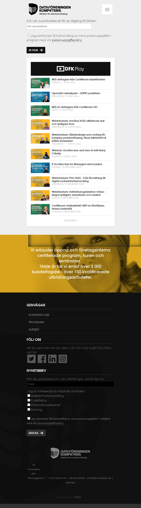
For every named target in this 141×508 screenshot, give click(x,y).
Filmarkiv (70, 220)
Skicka (33, 433)
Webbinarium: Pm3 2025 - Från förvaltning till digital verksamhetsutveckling (70, 181)
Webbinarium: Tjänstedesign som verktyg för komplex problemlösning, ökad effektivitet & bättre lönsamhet (70, 139)
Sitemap (70, 482)
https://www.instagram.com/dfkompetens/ (63, 359)
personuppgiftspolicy (67, 40)
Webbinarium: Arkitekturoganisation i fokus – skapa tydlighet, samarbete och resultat (70, 195)
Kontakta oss (39, 315)
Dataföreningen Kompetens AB (50, 9)
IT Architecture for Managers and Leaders (70, 168)
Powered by (68, 497)
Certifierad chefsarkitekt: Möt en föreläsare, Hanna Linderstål (70, 209)
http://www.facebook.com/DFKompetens (42, 359)
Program (36, 322)
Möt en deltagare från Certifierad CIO (70, 110)
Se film (33, 50)
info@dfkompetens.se (99, 478)
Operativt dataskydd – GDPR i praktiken (70, 97)
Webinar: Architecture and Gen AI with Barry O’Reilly (70, 154)
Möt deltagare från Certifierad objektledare (70, 83)
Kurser (34, 329)
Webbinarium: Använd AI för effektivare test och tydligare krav (70, 124)
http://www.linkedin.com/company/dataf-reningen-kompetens (52, 359)
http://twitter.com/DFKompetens (31, 359)
